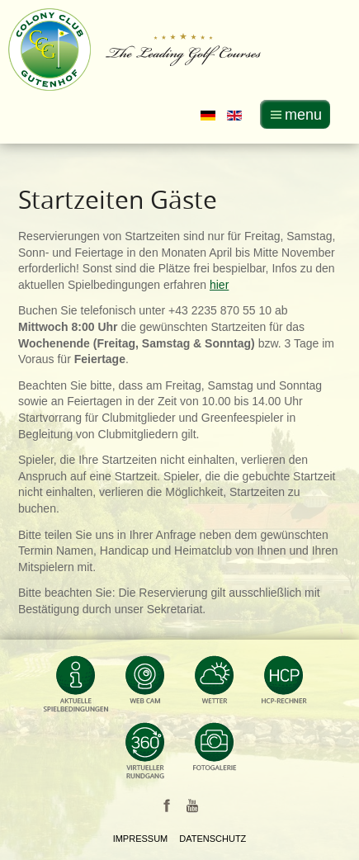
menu (303, 114)
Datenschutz (212, 838)
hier (219, 284)
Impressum (140, 838)
